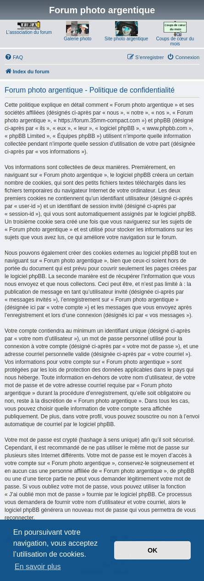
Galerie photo (77, 38)
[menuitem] (14, 57)
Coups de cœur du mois (175, 41)
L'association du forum (29, 32)
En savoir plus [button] (38, 566)
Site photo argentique (126, 38)
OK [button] (153, 550)
